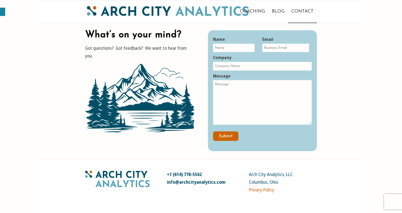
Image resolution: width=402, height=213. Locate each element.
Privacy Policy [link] (261, 190)
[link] (2, 12)
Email (285, 44)
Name (234, 44)
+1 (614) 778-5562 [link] (184, 174)
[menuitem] (252, 11)
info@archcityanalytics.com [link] (196, 182)
